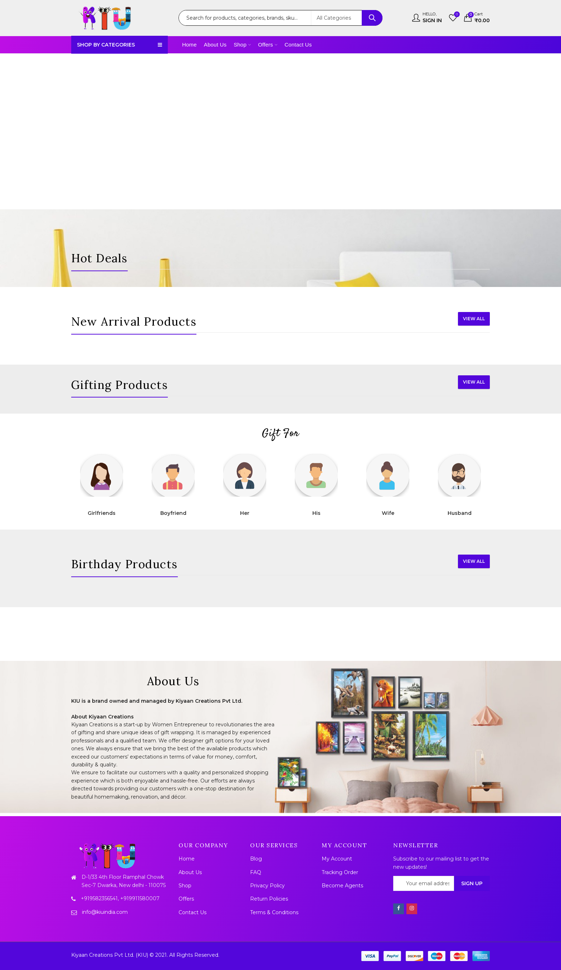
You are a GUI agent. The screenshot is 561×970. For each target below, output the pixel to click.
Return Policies (269, 899)
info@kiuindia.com (105, 912)
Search (372, 18)
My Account (337, 859)
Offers (186, 899)
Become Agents (342, 885)
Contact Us (192, 912)
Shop (185, 885)
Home (187, 859)
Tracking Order (340, 872)
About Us (190, 872)
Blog (256, 859)
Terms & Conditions (274, 912)
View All (474, 318)
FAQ (255, 872)
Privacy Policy (267, 885)
